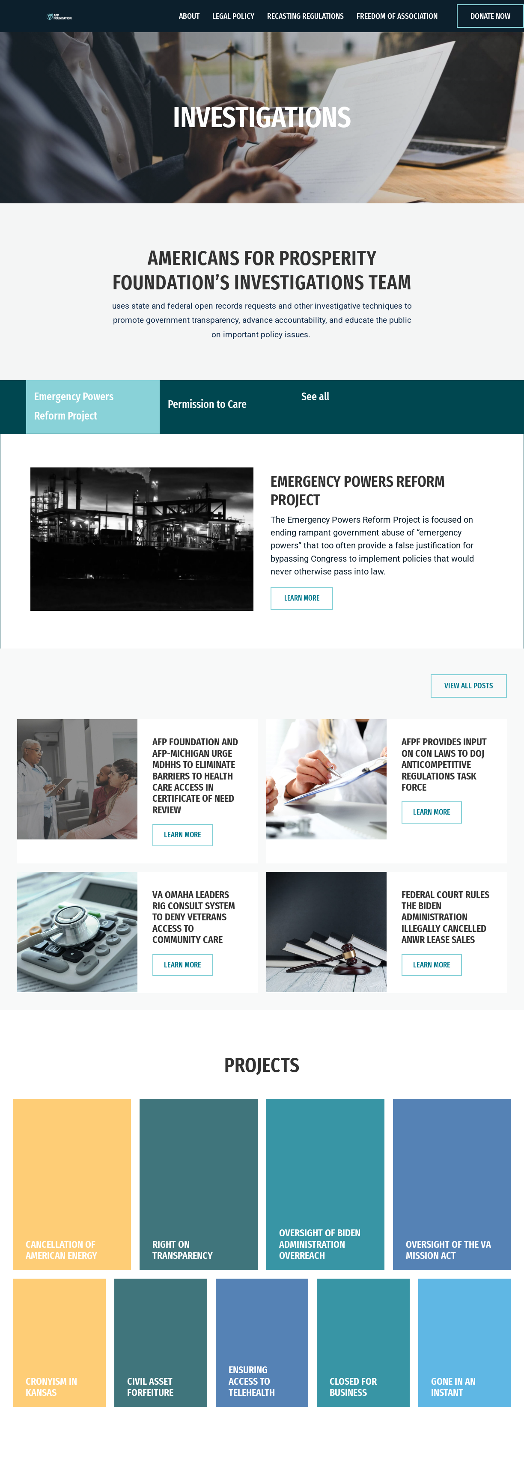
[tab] (93, 412)
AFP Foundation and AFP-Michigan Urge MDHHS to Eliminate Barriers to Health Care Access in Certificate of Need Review (195, 776)
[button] (304, 597)
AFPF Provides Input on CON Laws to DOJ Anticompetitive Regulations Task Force (444, 765)
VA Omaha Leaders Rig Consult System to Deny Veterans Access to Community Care (193, 919)
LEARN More (188, 835)
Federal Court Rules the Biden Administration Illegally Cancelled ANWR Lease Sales (445, 919)
